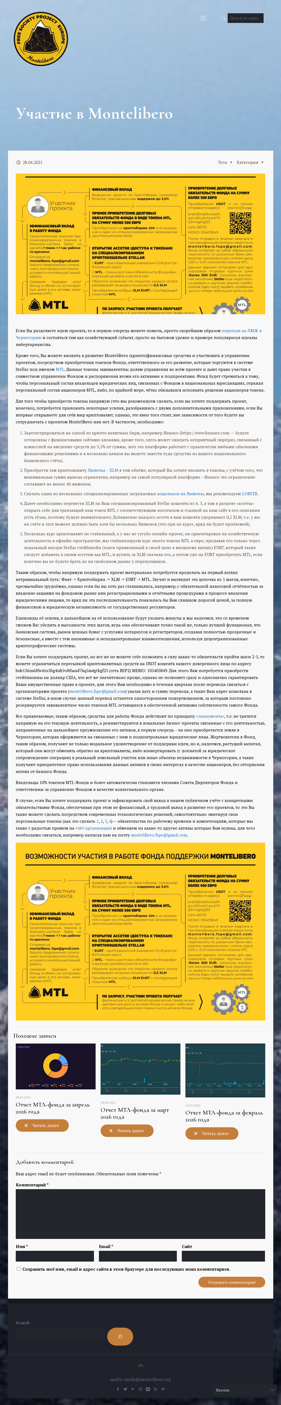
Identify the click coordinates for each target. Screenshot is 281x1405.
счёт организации (93, 828)
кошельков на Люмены (180, 493)
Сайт (187, 1246)
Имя (22, 1246)
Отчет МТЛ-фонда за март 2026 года (135, 1113)
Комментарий (32, 1185)
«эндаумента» (210, 716)
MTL (60, 369)
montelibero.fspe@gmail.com (97, 691)
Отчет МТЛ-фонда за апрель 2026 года (53, 1108)
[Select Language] (245, 1390)
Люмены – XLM (103, 470)
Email (106, 1246)
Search (23, 1322)
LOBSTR (250, 493)
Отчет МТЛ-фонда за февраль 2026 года (224, 1116)
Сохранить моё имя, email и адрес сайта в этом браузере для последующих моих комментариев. (126, 1269)
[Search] (120, 1337)
